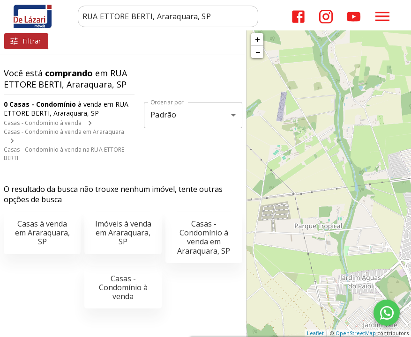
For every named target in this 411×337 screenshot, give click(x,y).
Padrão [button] (163, 115)
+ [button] (257, 39)
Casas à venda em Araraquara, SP (42, 233)
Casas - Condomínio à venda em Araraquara (64, 132)
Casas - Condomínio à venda (43, 123)
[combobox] (168, 16)
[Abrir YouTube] (353, 16)
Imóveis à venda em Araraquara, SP (123, 233)
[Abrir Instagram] (326, 16)
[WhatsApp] (387, 313)
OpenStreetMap (356, 333)
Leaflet (315, 333)
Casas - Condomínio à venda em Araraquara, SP (203, 237)
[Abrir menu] (382, 16)
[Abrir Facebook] (298, 16)
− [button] (257, 52)
